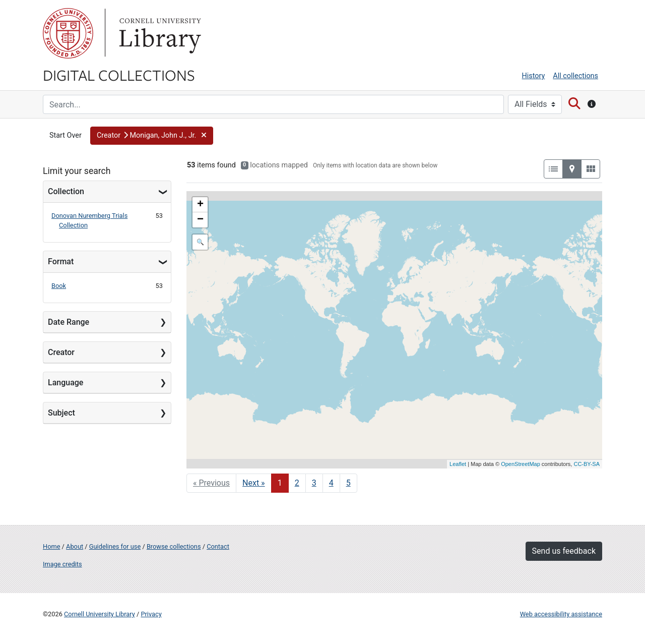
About (74, 546)
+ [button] (200, 204)
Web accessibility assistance (561, 614)
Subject (61, 413)
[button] (151, 136)
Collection (66, 191)
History (533, 76)
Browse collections (174, 546)
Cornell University (68, 33)
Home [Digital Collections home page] (51, 546)
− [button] (200, 219)
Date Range (68, 322)
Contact (218, 546)
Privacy (151, 614)
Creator (61, 352)
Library (158, 33)
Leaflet (457, 464)
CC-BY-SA (586, 464)
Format (61, 261)
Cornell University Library (99, 614)
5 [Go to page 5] (348, 483)
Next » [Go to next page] (253, 483)
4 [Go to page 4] (331, 483)
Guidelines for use (115, 546)
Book (58, 285)
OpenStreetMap (520, 464)
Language (65, 382)
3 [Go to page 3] (314, 483)
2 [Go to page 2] (297, 483)
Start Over (65, 135)
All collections (575, 76)
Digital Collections (119, 75)
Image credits (62, 564)
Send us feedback (564, 551)
